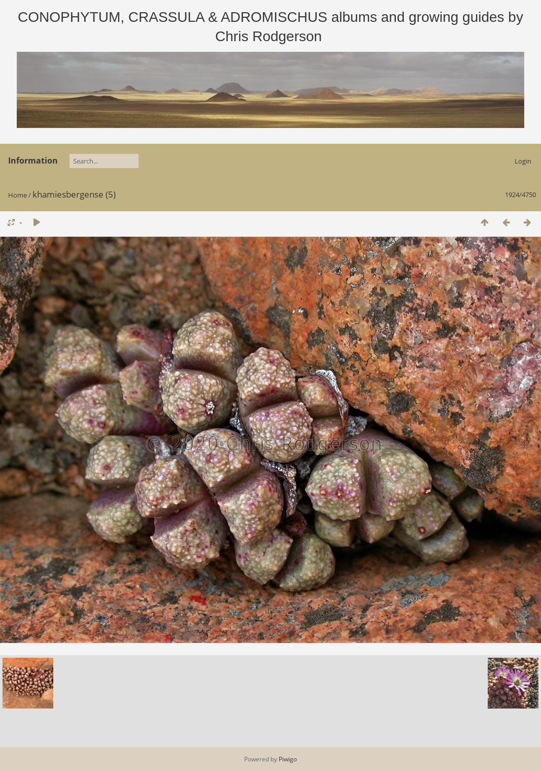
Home (17, 195)
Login (523, 161)
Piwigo (288, 759)
